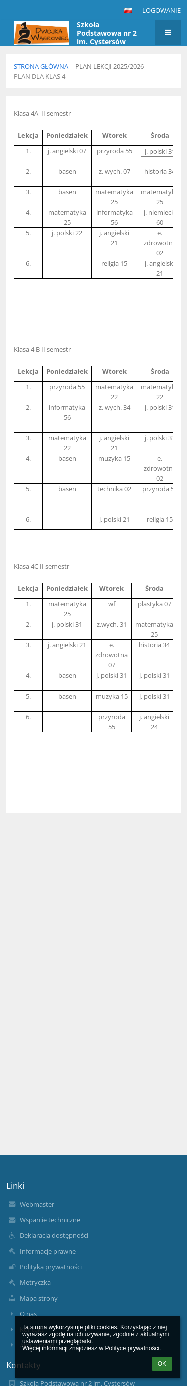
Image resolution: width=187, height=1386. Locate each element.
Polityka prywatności (51, 1266)
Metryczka (35, 1282)
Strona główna (41, 66)
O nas (28, 1313)
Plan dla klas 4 (39, 76)
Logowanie (161, 10)
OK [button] (162, 1363)
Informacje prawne (48, 1251)
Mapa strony (39, 1298)
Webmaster (37, 1204)
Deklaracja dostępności (54, 1235)
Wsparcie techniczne (50, 1219)
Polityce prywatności (132, 1348)
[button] (127, 10)
